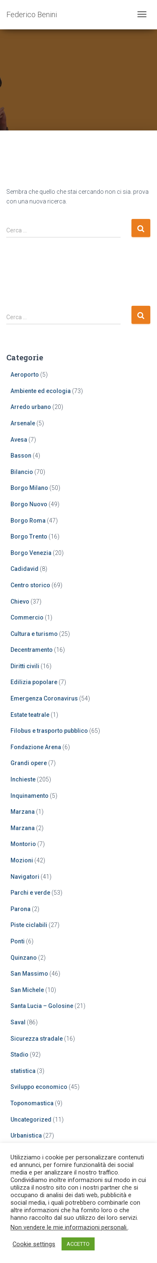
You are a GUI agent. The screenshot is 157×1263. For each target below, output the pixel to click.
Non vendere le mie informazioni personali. (69, 1227)
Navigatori (24, 876)
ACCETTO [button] (78, 1244)
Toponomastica (32, 1103)
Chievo (19, 601)
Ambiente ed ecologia (40, 391)
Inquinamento (29, 795)
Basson (20, 455)
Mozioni (21, 860)
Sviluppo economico (38, 1086)
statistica (23, 1071)
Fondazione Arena (35, 747)
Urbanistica (26, 1135)
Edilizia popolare (33, 682)
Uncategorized (30, 1119)
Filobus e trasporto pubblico (49, 730)
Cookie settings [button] (34, 1244)
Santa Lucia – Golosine (41, 1006)
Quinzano (23, 957)
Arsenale (22, 423)
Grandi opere (28, 763)
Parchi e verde (30, 892)
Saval (18, 1022)
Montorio (23, 844)
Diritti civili (24, 666)
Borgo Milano (29, 487)
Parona (20, 909)
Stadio (19, 1054)
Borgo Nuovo (28, 504)
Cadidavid (24, 568)
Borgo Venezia (30, 552)
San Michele (27, 990)
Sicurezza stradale (36, 1038)
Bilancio (21, 472)
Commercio (27, 617)
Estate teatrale (29, 714)
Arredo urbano (30, 407)
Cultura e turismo (34, 633)
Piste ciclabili (28, 925)
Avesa (18, 439)
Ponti (17, 941)
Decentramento (31, 649)
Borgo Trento (28, 536)
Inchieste (23, 779)
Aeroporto (24, 374)
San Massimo (29, 973)
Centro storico (30, 585)
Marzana (22, 811)
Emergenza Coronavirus (44, 698)
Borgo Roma (28, 520)
